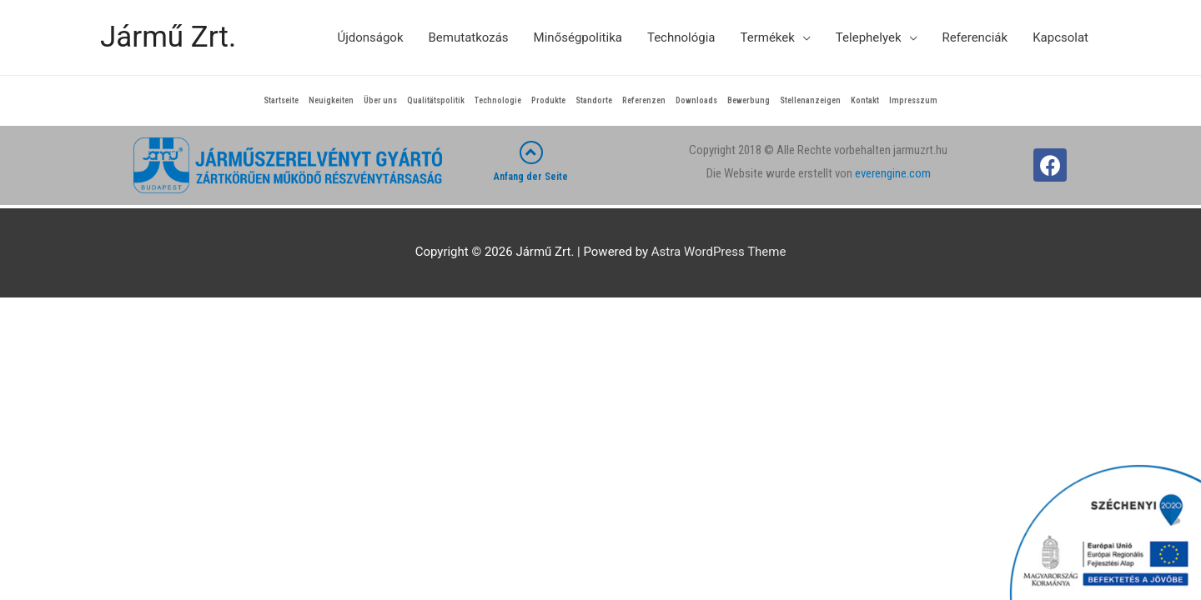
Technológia (681, 37)
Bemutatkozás (469, 37)
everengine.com (893, 173)
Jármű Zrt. (168, 37)
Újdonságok (370, 37)
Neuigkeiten (331, 100)
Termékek (767, 37)
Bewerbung (748, 100)
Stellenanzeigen (810, 100)
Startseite (281, 100)
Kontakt (865, 100)
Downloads (696, 100)
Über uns (380, 100)
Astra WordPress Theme (718, 251)
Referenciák (975, 37)
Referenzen (644, 100)
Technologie (498, 100)
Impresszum (913, 100)
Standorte (593, 100)
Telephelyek (869, 37)
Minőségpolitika (578, 37)
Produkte (548, 100)
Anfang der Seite (531, 176)
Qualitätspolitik (436, 100)
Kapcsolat (1060, 37)
